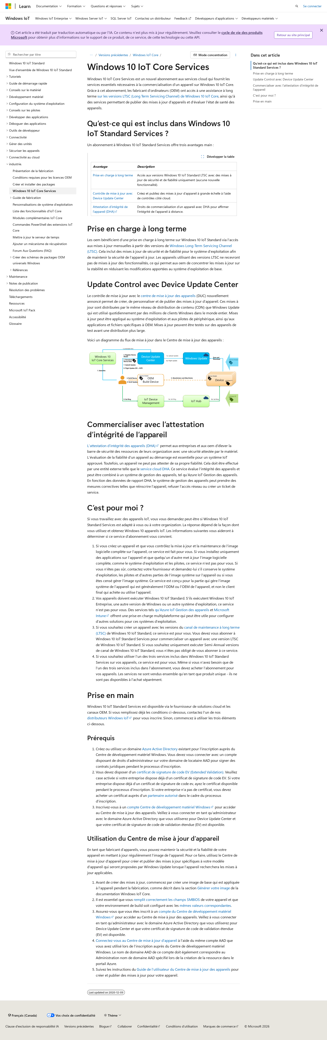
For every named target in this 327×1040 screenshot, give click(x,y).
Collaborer (125, 1026)
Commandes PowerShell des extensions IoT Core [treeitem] (42, 227)
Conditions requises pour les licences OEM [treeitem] (42, 177)
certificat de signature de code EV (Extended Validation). (180, 772)
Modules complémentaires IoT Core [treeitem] (37, 218)
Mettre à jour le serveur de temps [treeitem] (36, 237)
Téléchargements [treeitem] (20, 297)
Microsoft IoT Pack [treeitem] (22, 310)
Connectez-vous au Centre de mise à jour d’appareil (136, 940)
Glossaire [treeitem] (15, 323)
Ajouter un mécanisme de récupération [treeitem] (40, 244)
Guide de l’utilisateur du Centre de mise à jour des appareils (183, 969)
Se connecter (312, 6)
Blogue (104, 1026)
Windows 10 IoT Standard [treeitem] (27, 63)
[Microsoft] (8, 6)
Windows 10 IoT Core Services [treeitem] (34, 191)
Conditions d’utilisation (182, 1026)
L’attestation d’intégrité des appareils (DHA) (121, 445)
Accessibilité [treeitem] (17, 317)
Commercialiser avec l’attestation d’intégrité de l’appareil (285, 87)
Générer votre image (213, 887)
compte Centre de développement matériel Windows (168, 807)
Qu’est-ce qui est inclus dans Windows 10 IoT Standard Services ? (285, 65)
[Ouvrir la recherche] (296, 6)
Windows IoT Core (145, 55)
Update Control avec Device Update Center (283, 79)
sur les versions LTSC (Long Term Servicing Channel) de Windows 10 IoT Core (157, 96)
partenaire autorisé (163, 795)
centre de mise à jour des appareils (168, 295)
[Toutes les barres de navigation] (91, 55)
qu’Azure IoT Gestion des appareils (182, 609)
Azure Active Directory (160, 748)
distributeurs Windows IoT (108, 717)
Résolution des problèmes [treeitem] (27, 290)
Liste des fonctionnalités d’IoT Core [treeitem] (37, 211)
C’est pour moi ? (264, 95)
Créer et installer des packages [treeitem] (34, 184)
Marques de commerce (219, 1026)
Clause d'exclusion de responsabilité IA (32, 1026)
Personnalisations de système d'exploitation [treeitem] (43, 204)
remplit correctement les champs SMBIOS (167, 899)
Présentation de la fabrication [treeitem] (33, 171)
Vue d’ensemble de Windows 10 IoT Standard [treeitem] (40, 70)
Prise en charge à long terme (113, 175)
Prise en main (262, 101)
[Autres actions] (236, 55)
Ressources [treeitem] (17, 303)
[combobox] (40, 54)
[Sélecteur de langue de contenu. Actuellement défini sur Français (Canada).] (22, 1015)
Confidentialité (147, 1026)
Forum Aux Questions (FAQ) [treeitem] (32, 250)
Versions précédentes (113, 55)
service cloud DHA (154, 468)
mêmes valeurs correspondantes (205, 905)
